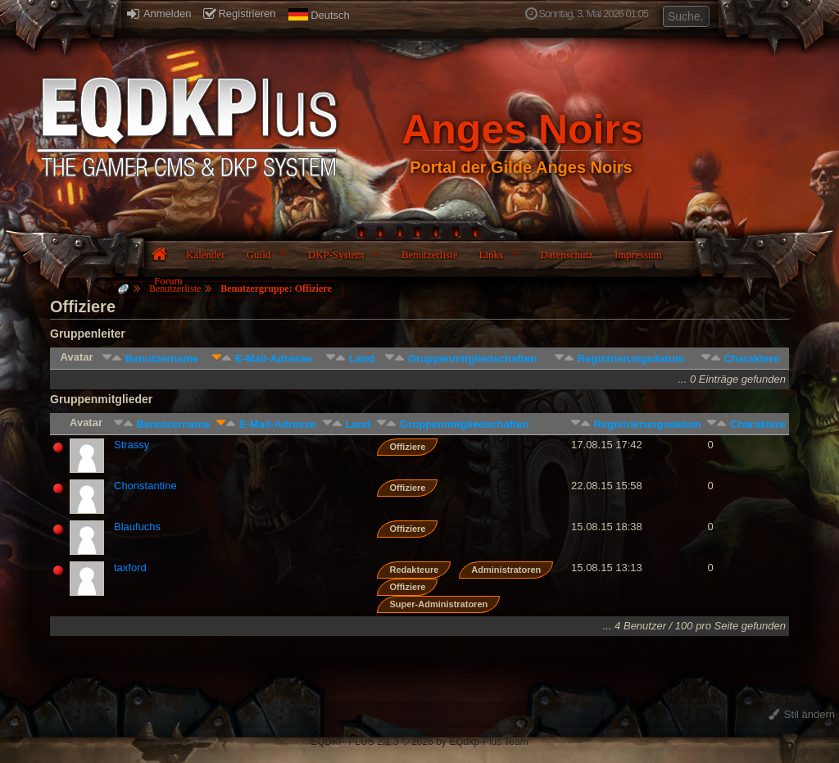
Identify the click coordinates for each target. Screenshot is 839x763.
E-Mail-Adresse (273, 358)
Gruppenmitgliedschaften (472, 358)
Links (490, 254)
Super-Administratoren (438, 604)
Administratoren (506, 570)
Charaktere (751, 358)
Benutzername (162, 358)
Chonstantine (145, 485)
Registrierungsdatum (631, 358)
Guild (259, 254)
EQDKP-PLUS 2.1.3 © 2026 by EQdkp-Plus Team (419, 741)
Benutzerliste (429, 254)
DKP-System (336, 254)
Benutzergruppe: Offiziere (275, 288)
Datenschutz (567, 254)
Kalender (205, 254)
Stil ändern (802, 714)
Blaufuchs (137, 526)
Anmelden (159, 13)
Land (361, 358)
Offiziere (407, 447)
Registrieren (239, 13)
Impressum (638, 254)
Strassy (131, 444)
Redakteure (413, 570)
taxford (130, 567)
